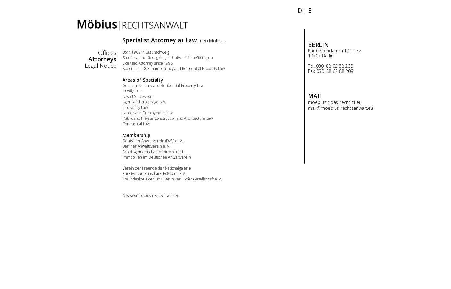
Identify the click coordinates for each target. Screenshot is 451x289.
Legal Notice (100, 65)
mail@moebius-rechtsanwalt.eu (340, 108)
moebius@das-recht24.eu (335, 102)
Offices (107, 53)
